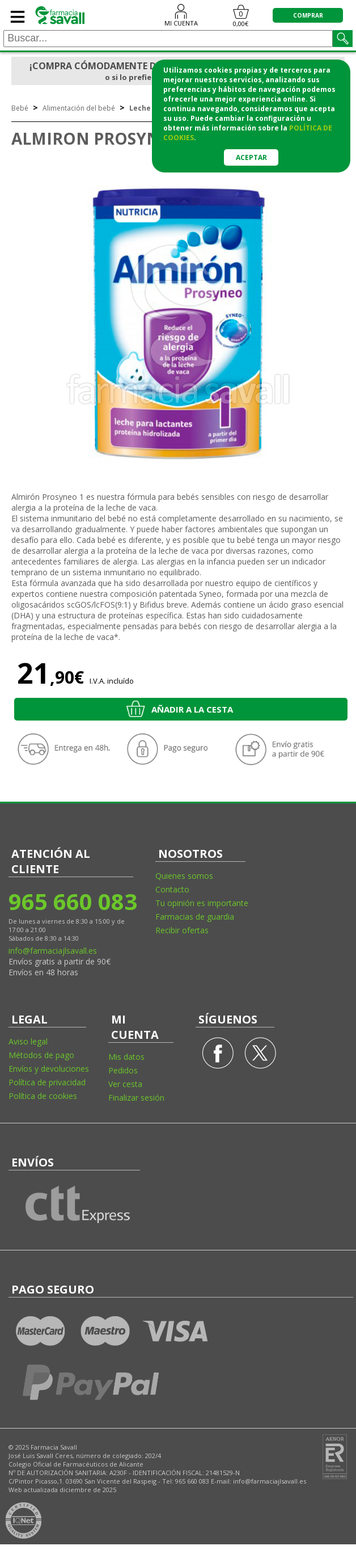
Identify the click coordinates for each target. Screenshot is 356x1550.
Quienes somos (184, 875)
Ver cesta (125, 1084)
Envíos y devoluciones (49, 1068)
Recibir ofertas (182, 930)
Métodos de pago (41, 1055)
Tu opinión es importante (201, 903)
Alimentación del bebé (79, 108)
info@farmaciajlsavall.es (53, 950)
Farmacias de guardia (194, 916)
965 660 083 (72, 901)
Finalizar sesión (136, 1097)
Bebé (19, 108)
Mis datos (126, 1056)
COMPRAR (308, 15)
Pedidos (123, 1070)
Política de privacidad (47, 1082)
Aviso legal (28, 1041)
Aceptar (251, 157)
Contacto (172, 889)
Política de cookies (43, 1095)
